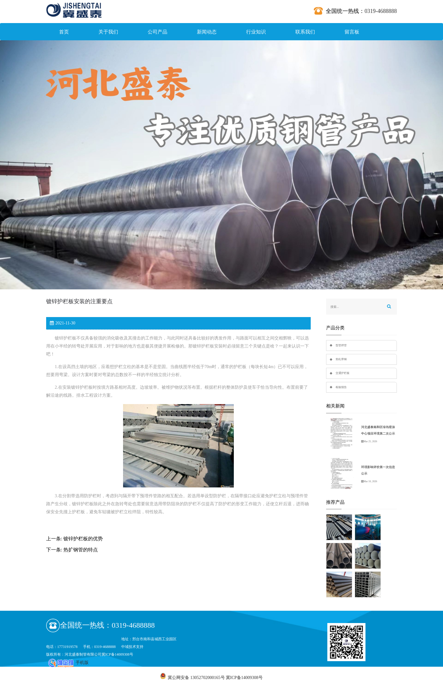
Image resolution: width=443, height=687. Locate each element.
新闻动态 (207, 31)
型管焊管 (341, 345)
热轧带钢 (341, 359)
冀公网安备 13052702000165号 (196, 677)
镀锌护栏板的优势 (83, 538)
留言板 (352, 31)
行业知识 (256, 31)
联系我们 (305, 31)
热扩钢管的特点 (80, 549)
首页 (64, 31)
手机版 (82, 662)
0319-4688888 (381, 11)
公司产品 (157, 31)
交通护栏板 (342, 373)
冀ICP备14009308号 (117, 654)
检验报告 (341, 387)
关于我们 (108, 31)
